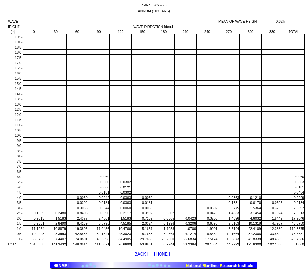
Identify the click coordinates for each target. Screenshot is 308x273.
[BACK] (140, 255)
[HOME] (162, 255)
